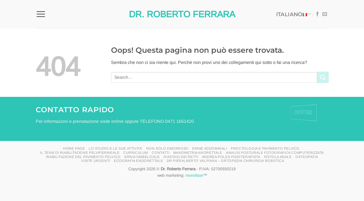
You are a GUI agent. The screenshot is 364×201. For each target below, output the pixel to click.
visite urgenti (95, 161)
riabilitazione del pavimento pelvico (83, 157)
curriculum (135, 153)
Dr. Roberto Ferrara (182, 14)
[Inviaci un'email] (324, 14)
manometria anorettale (197, 153)
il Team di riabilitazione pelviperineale (79, 153)
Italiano (293, 14)
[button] (41, 14)
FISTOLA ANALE (278, 157)
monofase (194, 175)
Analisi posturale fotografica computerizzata (275, 153)
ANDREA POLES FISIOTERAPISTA (231, 157)
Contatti (160, 153)
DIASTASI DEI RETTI (180, 157)
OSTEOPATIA (306, 157)
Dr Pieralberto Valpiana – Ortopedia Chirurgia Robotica (225, 161)
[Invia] (322, 77)
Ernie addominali (209, 148)
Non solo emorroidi (167, 148)
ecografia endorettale (138, 161)
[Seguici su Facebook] (317, 14)
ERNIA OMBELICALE (142, 157)
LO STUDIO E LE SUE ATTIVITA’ (116, 148)
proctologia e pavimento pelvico (265, 148)
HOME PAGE (74, 148)
